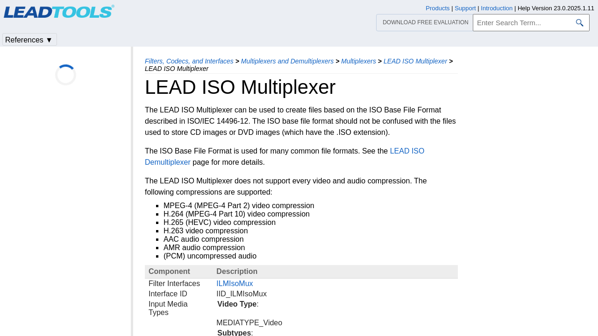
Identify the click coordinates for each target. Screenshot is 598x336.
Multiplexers (358, 61)
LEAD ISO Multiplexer (415, 61)
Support (465, 8)
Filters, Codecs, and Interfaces (189, 61)
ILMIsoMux (234, 283)
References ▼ (29, 40)
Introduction (497, 8)
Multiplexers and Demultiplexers (287, 61)
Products (437, 8)
